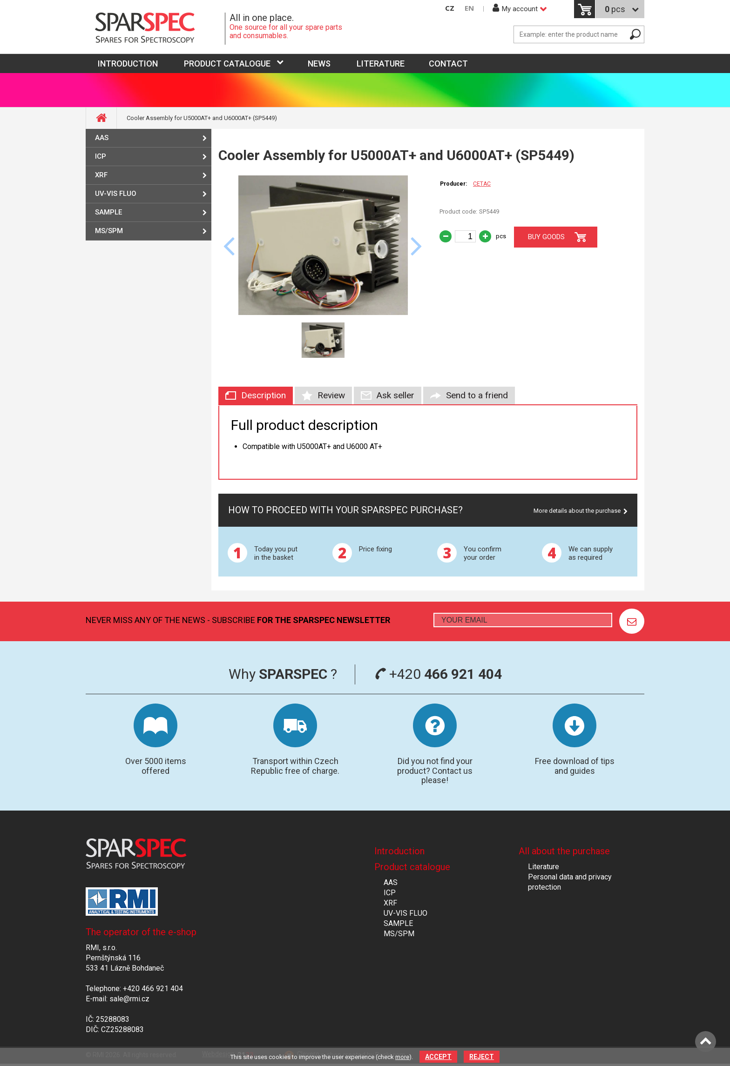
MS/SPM (109, 231)
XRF (101, 175)
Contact (448, 63)
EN (469, 8)
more (402, 1056)
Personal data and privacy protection (570, 882)
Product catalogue (227, 63)
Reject (481, 1056)
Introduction (399, 851)
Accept (438, 1056)
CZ (449, 8)
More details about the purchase (577, 510)
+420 (438, 674)
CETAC (482, 184)
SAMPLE (108, 212)
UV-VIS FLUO (115, 193)
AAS (101, 138)
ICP (100, 156)
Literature (381, 63)
